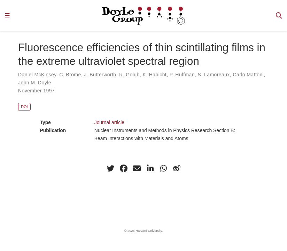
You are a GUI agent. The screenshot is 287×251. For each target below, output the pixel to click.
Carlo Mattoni (248, 74)
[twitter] (110, 168)
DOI (24, 107)
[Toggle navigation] (7, 16)
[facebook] (123, 168)
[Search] (279, 16)
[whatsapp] (163, 168)
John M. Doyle (34, 82)
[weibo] (176, 168)
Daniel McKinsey (37, 74)
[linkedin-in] (150, 168)
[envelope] (137, 168)
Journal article (109, 122)
